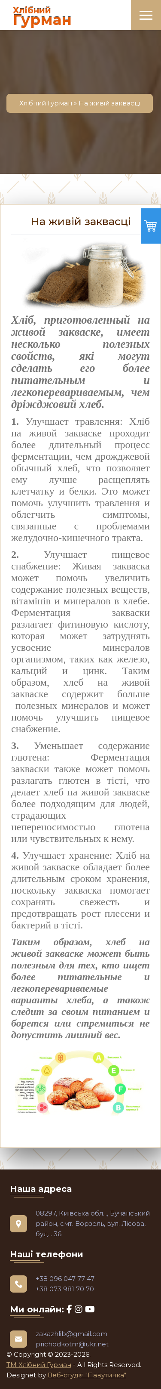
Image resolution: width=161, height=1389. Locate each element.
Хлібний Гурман (45, 103)
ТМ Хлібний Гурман (38, 1365)
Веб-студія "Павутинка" (87, 1375)
